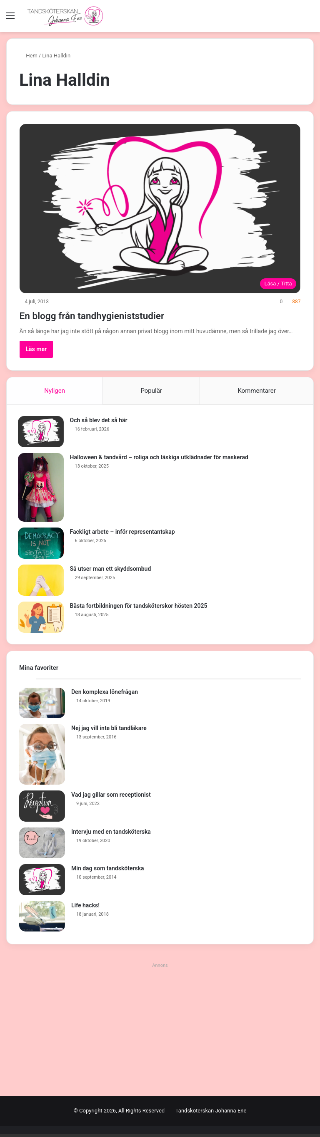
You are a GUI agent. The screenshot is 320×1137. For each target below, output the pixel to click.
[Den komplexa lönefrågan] (42, 706)
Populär (151, 390)
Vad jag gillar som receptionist (111, 797)
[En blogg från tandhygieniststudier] (160, 208)
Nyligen (54, 390)
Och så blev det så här (100, 422)
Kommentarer (256, 390)
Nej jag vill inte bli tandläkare (109, 731)
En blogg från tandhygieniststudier (116, 314)
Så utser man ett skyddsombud (111, 570)
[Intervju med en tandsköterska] (42, 845)
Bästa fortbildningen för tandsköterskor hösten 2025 (140, 607)
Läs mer (36, 349)
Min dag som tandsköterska (107, 871)
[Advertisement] (160, 1032)
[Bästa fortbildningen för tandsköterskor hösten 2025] (42, 618)
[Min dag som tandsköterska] (42, 882)
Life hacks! (85, 908)
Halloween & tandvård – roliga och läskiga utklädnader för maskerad (160, 459)
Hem (28, 55)
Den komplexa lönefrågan (104, 694)
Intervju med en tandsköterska (111, 834)
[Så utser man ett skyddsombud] (42, 581)
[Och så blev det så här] (42, 433)
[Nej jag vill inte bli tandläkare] (42, 757)
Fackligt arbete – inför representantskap (123, 533)
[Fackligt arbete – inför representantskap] (42, 544)
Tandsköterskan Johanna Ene (211, 1113)
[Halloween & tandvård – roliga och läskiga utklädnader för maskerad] (42, 489)
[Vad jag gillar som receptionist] (42, 809)
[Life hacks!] (42, 919)
